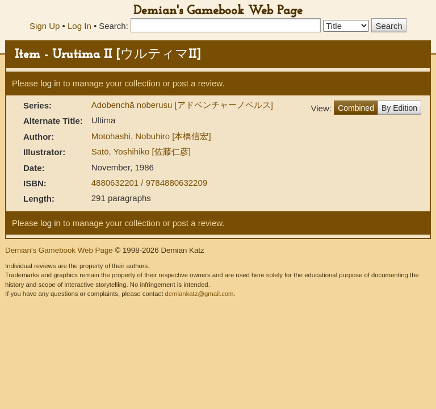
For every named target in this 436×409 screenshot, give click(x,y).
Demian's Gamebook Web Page (218, 11)
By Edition (399, 107)
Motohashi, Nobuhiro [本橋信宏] (151, 136)
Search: (113, 26)
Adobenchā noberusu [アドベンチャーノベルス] (182, 105)
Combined (356, 107)
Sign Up (45, 26)
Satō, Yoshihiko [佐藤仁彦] (141, 151)
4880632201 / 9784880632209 (149, 182)
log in (50, 83)
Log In (79, 26)
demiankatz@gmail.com (199, 293)
